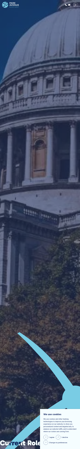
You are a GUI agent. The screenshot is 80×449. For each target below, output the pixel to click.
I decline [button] (64, 437)
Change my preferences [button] (58, 443)
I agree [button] (51, 437)
